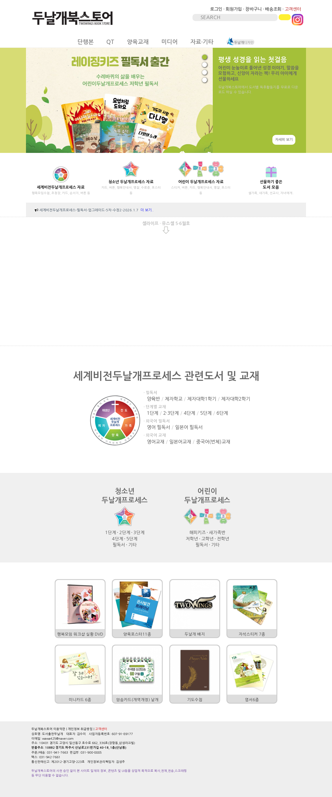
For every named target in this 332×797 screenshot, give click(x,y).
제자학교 (173, 398)
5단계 (206, 413)
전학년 (223, 539)
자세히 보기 (284, 139)
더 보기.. (147, 210)
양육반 (153, 398)
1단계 (152, 413)
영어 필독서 (158, 427)
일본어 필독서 (189, 427)
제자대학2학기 (235, 398)
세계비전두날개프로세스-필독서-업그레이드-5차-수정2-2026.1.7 (88, 210)
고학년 (207, 539)
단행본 (85, 42)
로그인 (216, 9)
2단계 (124, 532)
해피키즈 (197, 532)
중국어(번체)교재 (213, 441)
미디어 (169, 42)
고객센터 (293, 9)
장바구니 (253, 9)
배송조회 (273, 9)
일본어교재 (180, 441)
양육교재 (138, 42)
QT (110, 42)
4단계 (189, 413)
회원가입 (234, 9)
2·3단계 (171, 413)
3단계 (138, 532)
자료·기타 (202, 42)
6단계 (222, 413)
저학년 (192, 539)
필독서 (119, 545)
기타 (132, 545)
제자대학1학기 (201, 398)
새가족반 (217, 532)
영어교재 (155, 441)
